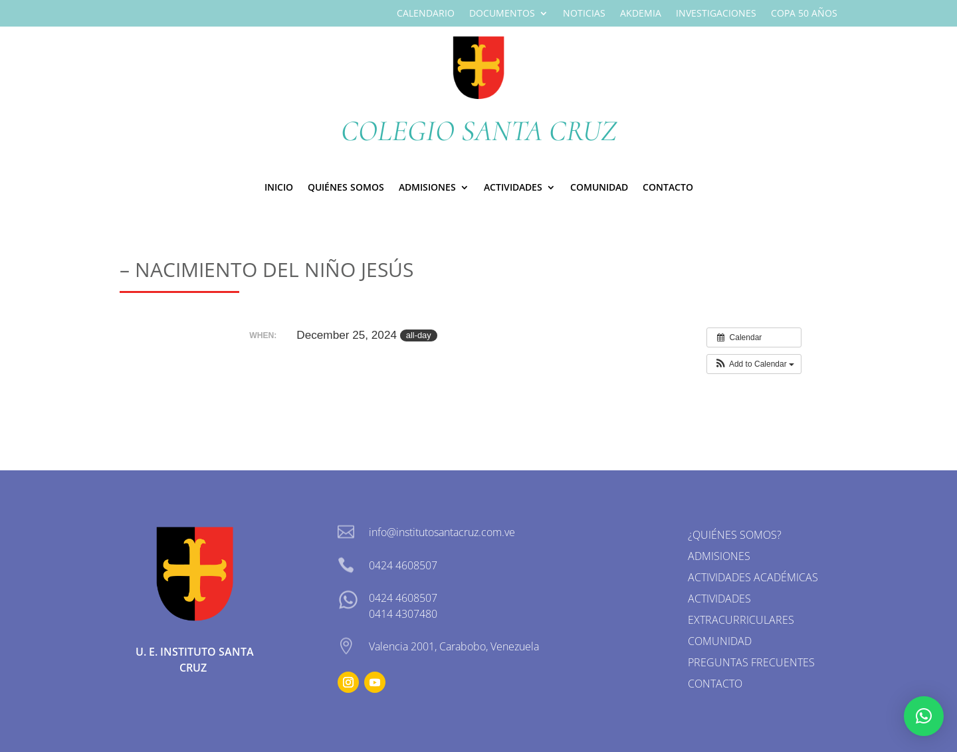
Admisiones (719, 556)
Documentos (502, 14)
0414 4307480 (403, 614)
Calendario (426, 14)
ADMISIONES (427, 188)
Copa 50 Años (804, 14)
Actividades (513, 188)
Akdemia (640, 14)
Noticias (584, 14)
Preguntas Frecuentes (751, 662)
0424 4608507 (403, 598)
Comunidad (599, 188)
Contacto (668, 188)
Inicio (279, 188)
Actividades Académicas (753, 577)
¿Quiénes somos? (735, 534)
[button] (754, 364)
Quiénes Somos (346, 188)
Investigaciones (716, 14)
